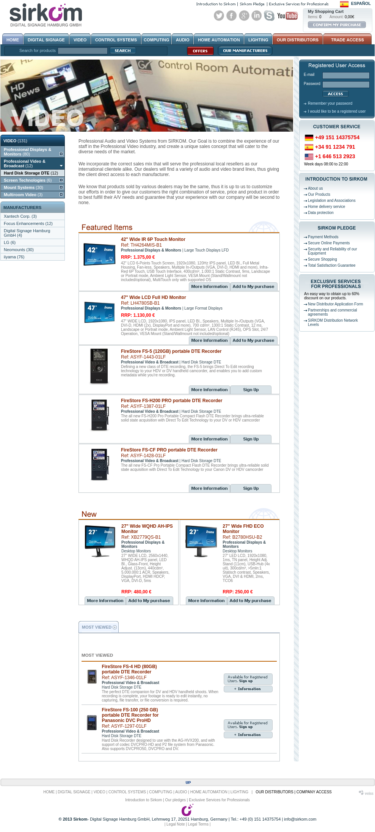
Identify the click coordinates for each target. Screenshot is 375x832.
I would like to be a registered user (337, 111)
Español (361, 3)
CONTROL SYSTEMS (127, 792)
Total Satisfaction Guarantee (332, 265)
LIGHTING (239, 792)
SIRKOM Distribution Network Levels (333, 322)
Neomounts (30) (19, 249)
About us (315, 188)
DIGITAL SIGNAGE (74, 792)
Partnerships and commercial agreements (332, 312)
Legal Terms (198, 824)
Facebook (231, 15)
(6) (28, 180)
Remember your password (330, 103)
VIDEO (99, 792)
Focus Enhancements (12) (28, 223)
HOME (49, 792)
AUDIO (181, 792)
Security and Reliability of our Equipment (332, 251)
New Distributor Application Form (335, 304)
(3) (23, 194)
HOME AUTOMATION (209, 792)
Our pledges (175, 800)
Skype (269, 15)
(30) (23, 187)
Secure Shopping (322, 259)
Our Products (319, 194)
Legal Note (175, 824)
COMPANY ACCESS (314, 792)
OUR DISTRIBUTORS (274, 792)
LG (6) (10, 242)
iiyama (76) (14, 257)
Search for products (37, 50)
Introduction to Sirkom (143, 800)
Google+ (244, 15)
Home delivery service (326, 206)
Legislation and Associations (332, 200)
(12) (25, 163)
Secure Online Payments (329, 243)
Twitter (219, 15)
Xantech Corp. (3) (20, 216)
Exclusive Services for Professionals (219, 800)
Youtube (287, 15)
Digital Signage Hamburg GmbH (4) (27, 232)
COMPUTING (160, 792)
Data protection (321, 213)
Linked (256, 15)
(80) (27, 151)
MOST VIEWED (96, 627)
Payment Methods (323, 237)
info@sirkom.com (300, 819)
